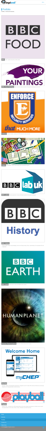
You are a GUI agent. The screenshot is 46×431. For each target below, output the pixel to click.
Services (3, 417)
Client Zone (3, 425)
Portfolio (3, 419)
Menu (43, 2)
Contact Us (3, 422)
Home (2, 414)
